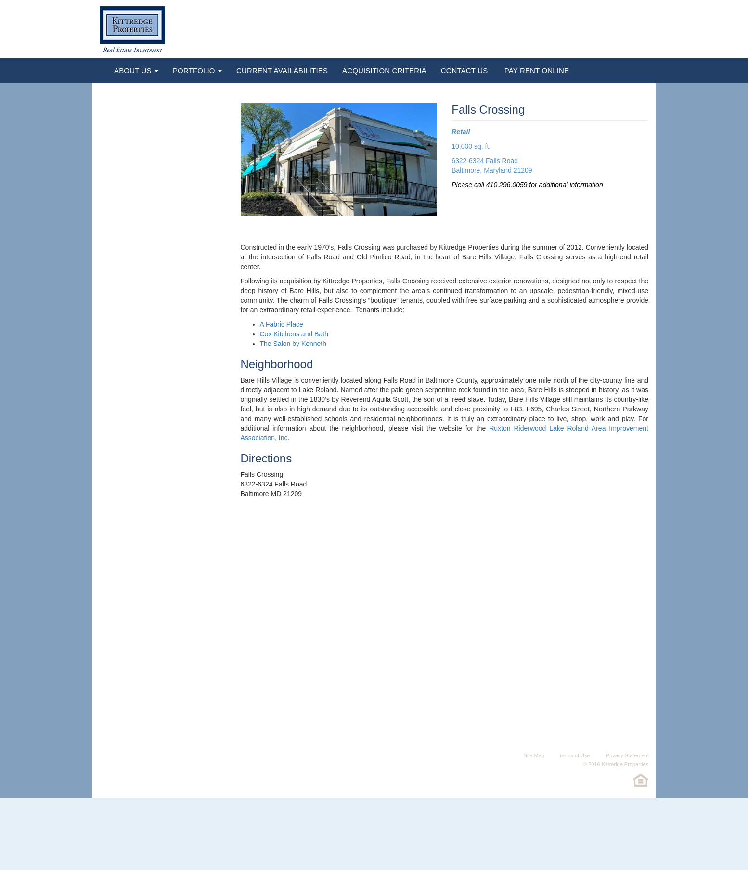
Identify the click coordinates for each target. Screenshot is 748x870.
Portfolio (197, 70)
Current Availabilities (282, 70)
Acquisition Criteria (384, 70)
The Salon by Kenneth (293, 343)
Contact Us (464, 70)
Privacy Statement (627, 755)
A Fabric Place (281, 324)
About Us (136, 70)
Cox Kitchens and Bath (294, 334)
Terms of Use (574, 755)
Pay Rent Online (535, 70)
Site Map (533, 755)
